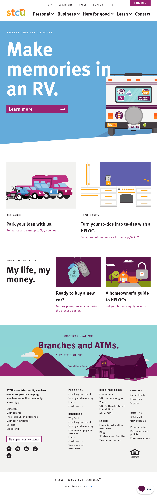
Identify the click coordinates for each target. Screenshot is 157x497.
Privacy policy (138, 427)
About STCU (106, 413)
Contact (143, 13)
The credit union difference (22, 416)
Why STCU (74, 418)
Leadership (13, 428)
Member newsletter (17, 420)
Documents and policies (139, 433)
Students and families (112, 436)
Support (135, 402)
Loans (72, 402)
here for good (110, 389)
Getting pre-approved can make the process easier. (76, 308)
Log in (140, 3)
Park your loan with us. (29, 223)
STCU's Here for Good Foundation (111, 407)
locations (66, 4)
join (50, 4)
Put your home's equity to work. (126, 306)
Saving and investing (80, 398)
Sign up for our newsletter (24, 439)
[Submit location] (99, 355)
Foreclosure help (140, 438)
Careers (10, 424)
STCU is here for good (111, 398)
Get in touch (137, 394)
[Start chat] (145, 489)
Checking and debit (79, 394)
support (99, 4)
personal (75, 389)
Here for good (96, 13)
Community (106, 394)
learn (103, 420)
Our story (11, 408)
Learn (122, 13)
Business (66, 13)
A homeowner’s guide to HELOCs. (127, 296)
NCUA (89, 486)
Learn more (21, 108)
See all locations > (78, 366)
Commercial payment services (81, 431)
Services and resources (76, 447)
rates (83, 4)
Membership (13, 412)
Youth (102, 402)
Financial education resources (111, 427)
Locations (136, 398)
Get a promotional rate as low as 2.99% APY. (110, 237)
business (75, 413)
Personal (41, 13)
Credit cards (75, 406)
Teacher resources (110, 440)
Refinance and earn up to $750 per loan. (32, 230)
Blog (102, 432)
